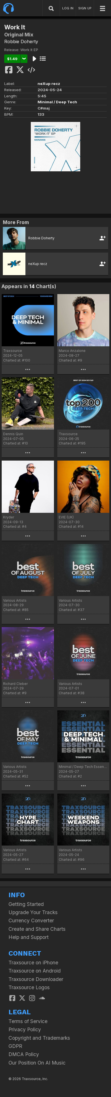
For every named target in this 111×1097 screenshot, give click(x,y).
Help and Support (28, 937)
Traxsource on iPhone (33, 962)
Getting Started (26, 904)
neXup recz (49, 83)
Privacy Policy (24, 1029)
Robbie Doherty (21, 41)
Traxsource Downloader (35, 979)
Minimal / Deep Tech (57, 102)
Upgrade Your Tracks (33, 912)
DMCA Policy (23, 1054)
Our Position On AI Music (37, 1063)
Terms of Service (27, 1021)
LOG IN (67, 8)
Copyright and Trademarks (39, 1038)
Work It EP (29, 49)
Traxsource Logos (29, 987)
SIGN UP (85, 8)
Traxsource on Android (34, 971)
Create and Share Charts (37, 929)
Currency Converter (31, 920)
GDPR (15, 1046)
